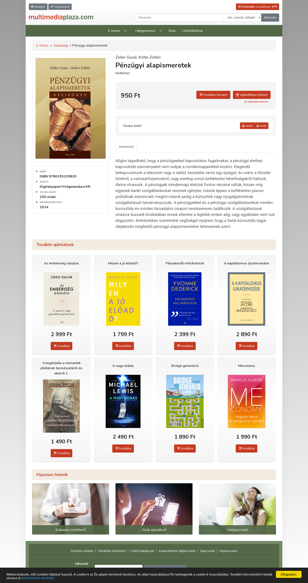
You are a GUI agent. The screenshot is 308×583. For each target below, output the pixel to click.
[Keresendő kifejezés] (180, 17)
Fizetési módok (82, 551)
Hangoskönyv (145, 30)
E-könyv (114, 30)
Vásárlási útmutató (112, 551)
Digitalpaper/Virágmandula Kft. (65, 186)
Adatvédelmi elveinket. (38, 578)
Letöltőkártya (192, 30)
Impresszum (228, 551)
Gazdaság (60, 45)
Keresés (270, 17)
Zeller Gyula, (127, 57)
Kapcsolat (207, 551)
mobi (261, 126)
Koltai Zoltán (150, 57)
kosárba (61, 346)
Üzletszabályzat (142, 551)
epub (247, 126)
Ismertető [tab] (126, 146)
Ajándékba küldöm (252, 94)
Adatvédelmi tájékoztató (177, 551)
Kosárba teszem (213, 94)
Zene (172, 30)
